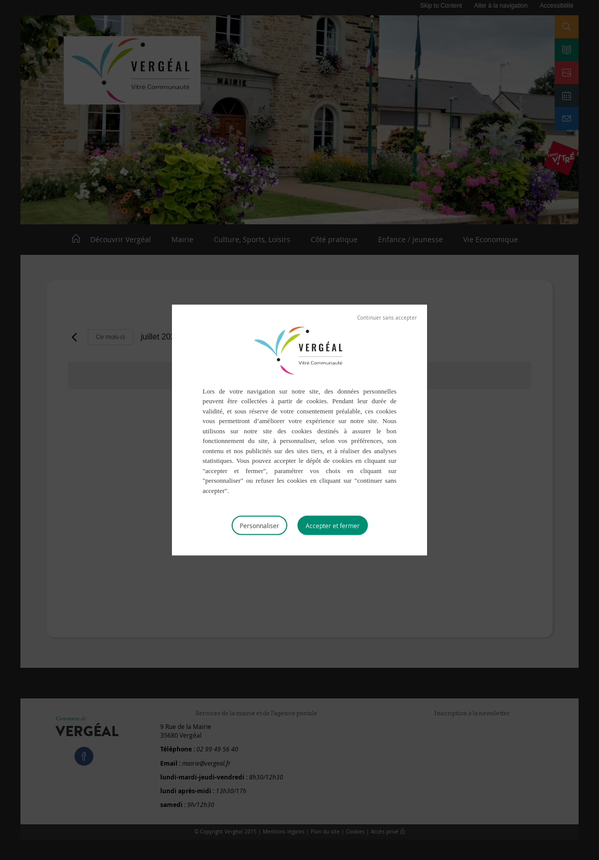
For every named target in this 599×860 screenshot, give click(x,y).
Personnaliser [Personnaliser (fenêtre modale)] (259, 526)
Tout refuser (387, 318)
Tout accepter (332, 525)
